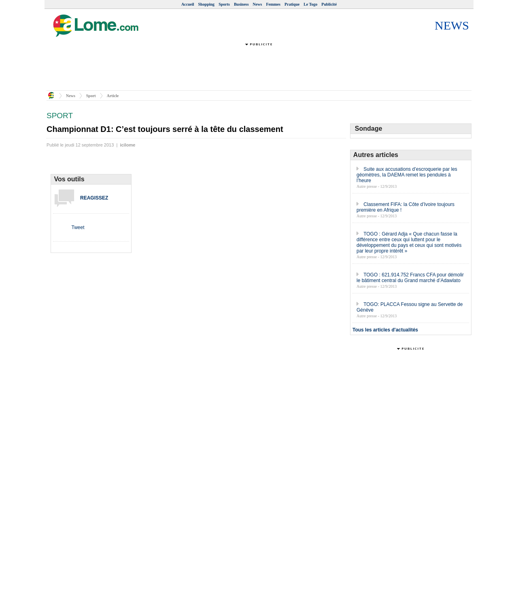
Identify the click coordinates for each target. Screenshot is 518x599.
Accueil (187, 4)
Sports (224, 4)
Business (241, 4)
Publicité (329, 4)
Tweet (77, 227)
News (257, 4)
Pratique (291, 4)
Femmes (273, 4)
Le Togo (310, 4)
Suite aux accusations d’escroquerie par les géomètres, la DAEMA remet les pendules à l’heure (407, 174)
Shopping (206, 4)
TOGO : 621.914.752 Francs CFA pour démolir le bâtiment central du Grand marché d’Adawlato (410, 277)
